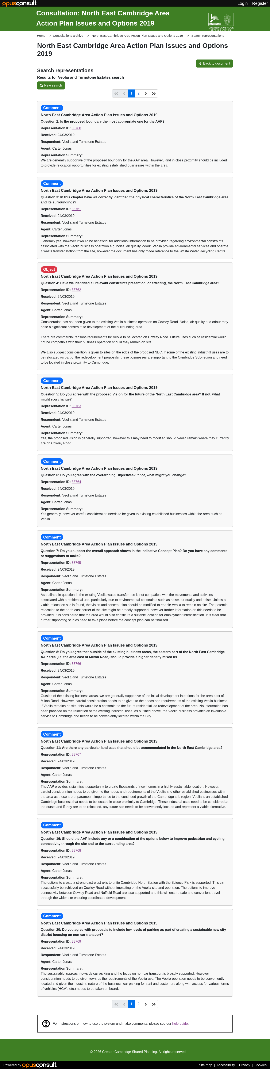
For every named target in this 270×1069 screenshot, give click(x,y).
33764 (76, 482)
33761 (76, 209)
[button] (214, 64)
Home (41, 35)
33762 (76, 290)
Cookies (260, 1065)
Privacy (244, 1065)
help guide (180, 1023)
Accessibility (225, 1065)
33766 (76, 664)
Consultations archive (68, 35)
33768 (76, 850)
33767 (76, 754)
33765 (76, 562)
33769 (76, 941)
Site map (205, 1065)
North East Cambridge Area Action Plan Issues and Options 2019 (138, 35)
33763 (76, 406)
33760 (76, 128)
